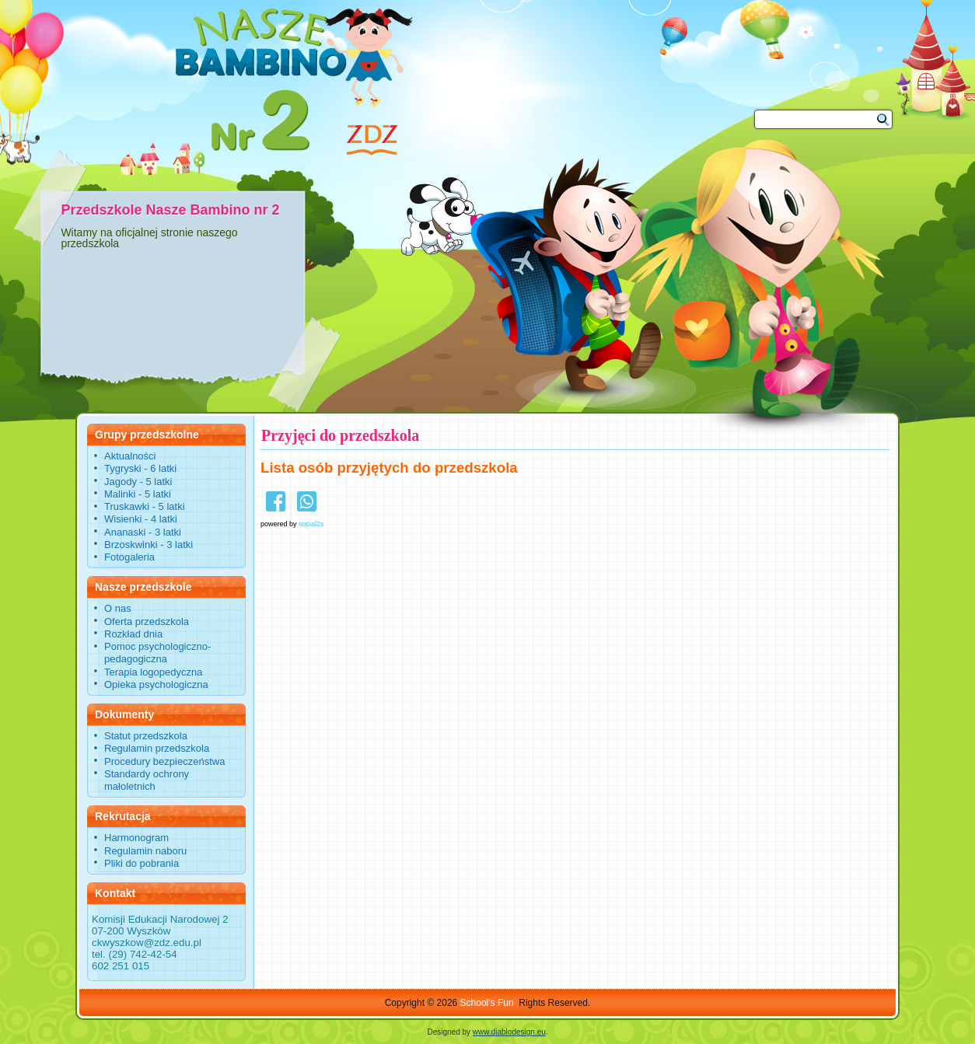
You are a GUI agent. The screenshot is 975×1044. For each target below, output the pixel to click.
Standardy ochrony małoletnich (146, 780)
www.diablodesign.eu (509, 1032)
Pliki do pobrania (141, 863)
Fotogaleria (129, 557)
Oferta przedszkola (146, 621)
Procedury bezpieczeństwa (164, 761)
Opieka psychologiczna (156, 684)
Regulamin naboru (145, 851)
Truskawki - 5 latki (144, 506)
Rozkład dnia (133, 634)
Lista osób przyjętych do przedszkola (389, 467)
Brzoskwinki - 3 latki (148, 544)
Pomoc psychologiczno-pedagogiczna (157, 653)
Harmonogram (136, 837)
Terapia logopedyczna (153, 672)
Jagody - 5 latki (138, 481)
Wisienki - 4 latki (140, 519)
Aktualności (130, 456)
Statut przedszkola (145, 736)
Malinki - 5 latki (137, 494)
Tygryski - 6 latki (140, 468)
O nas (117, 608)
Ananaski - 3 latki (142, 532)
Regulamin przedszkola (156, 748)
